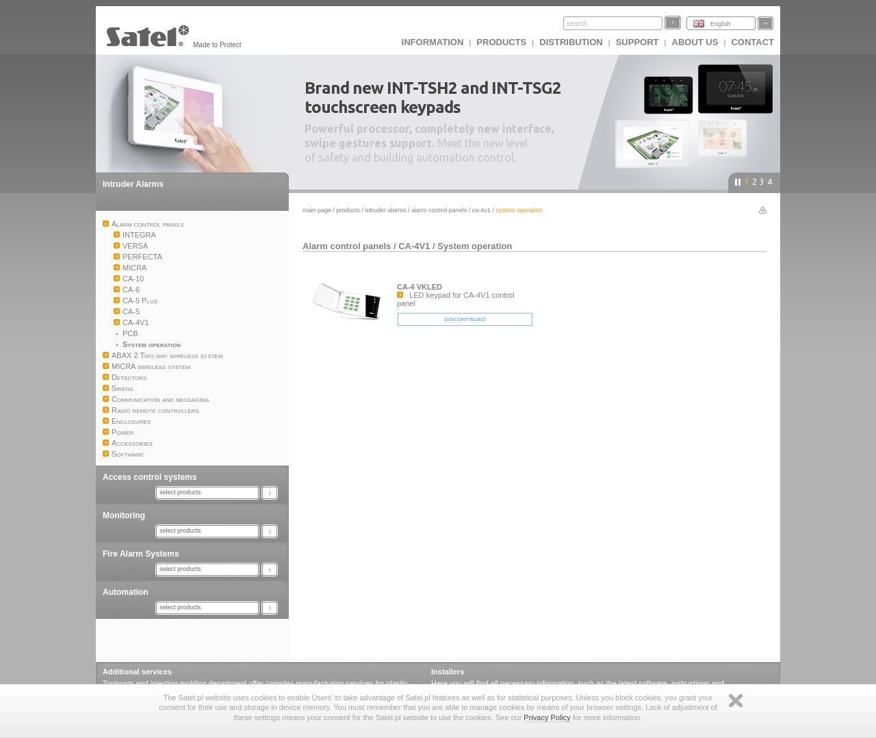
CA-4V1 (481, 210)
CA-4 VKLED (419, 287)
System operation (474, 246)
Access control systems (149, 477)
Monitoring (124, 515)
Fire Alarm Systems (141, 554)
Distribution (570, 42)
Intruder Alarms (133, 184)
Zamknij (736, 700)
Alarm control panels (439, 210)
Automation (126, 592)
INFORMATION (433, 42)
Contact (752, 42)
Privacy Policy (547, 717)
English (720, 24)
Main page (316, 210)
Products (501, 42)
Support (637, 42)
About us (695, 42)
